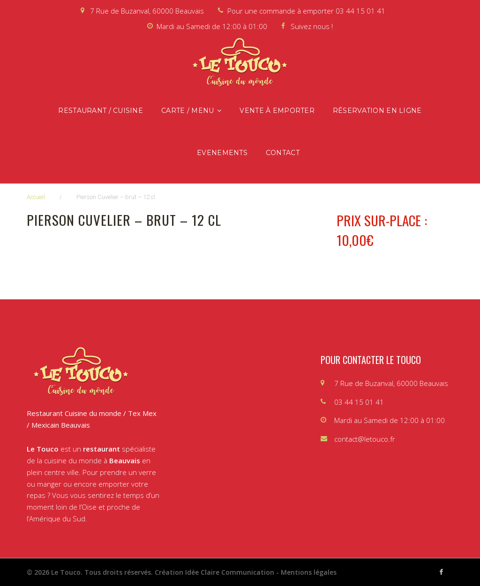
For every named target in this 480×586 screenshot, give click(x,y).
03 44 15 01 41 (360, 10)
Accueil (36, 196)
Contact (283, 152)
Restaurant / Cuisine (100, 110)
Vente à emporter (277, 110)
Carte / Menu (187, 110)
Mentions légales (309, 572)
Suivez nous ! (312, 26)
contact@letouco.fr (364, 439)
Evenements (222, 152)
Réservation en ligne (377, 110)
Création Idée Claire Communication (214, 572)
